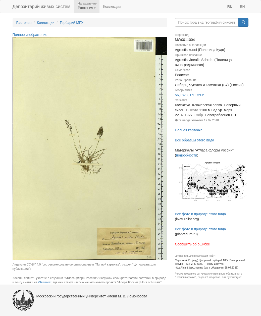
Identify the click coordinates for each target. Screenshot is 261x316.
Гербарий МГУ (71, 23)
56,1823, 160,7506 (189, 95)
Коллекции (112, 7)
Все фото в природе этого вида (200, 214)
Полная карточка (188, 130)
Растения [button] (87, 8)
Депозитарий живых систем (41, 6)
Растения (24, 23)
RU (229, 7)
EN (242, 7)
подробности (186, 155)
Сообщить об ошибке (192, 244)
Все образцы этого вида (194, 140)
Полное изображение (30, 35)
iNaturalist (44, 282)
